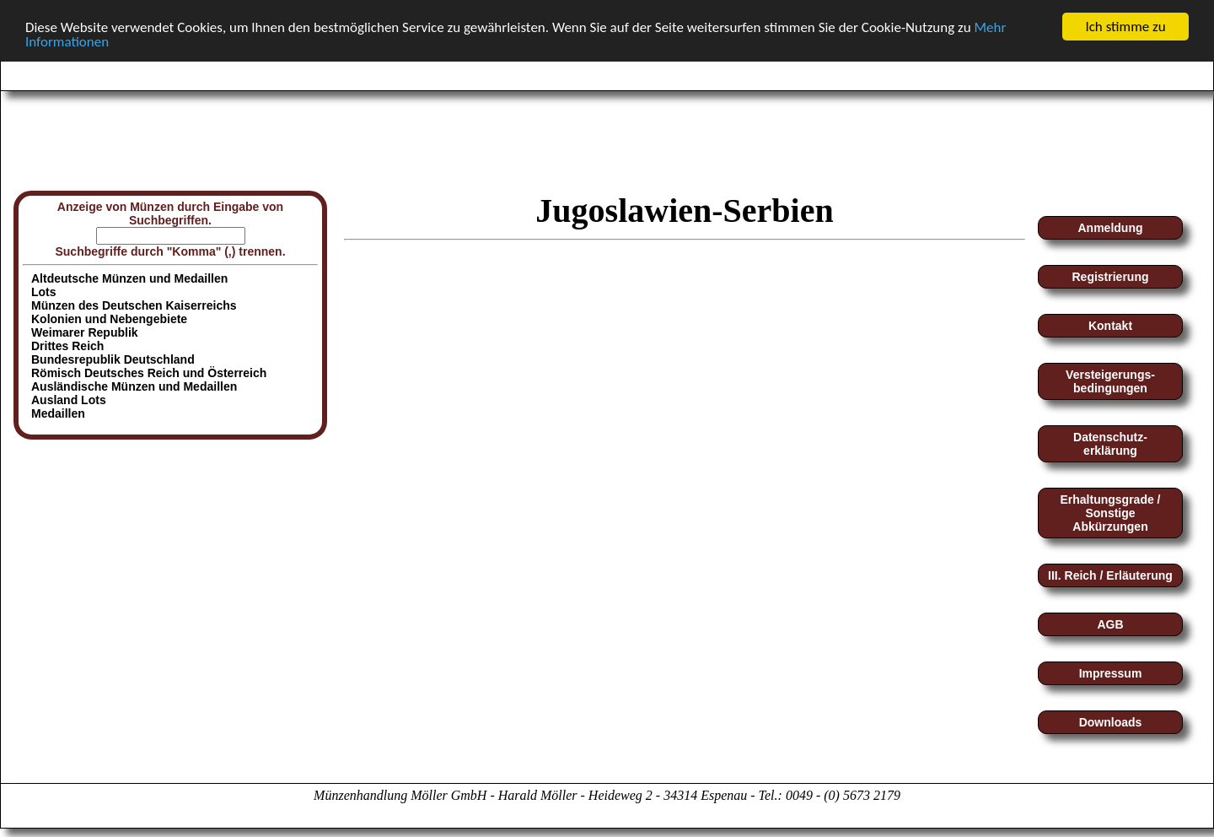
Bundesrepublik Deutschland (113, 359)
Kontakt (1110, 325)
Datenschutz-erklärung (1110, 443)
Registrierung (1110, 277)
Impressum (1110, 673)
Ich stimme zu (1125, 26)
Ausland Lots (68, 400)
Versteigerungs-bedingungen (1110, 381)
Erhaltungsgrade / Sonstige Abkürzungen (1110, 513)
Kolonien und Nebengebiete (109, 319)
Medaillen (58, 413)
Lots (43, 292)
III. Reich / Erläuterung (1110, 575)
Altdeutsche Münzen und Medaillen (129, 278)
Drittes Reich (67, 346)
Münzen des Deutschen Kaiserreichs (134, 305)
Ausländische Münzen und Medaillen (134, 386)
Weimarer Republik (84, 332)
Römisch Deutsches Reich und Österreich (148, 373)
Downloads (1110, 722)
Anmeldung (1110, 228)
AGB (1110, 624)
